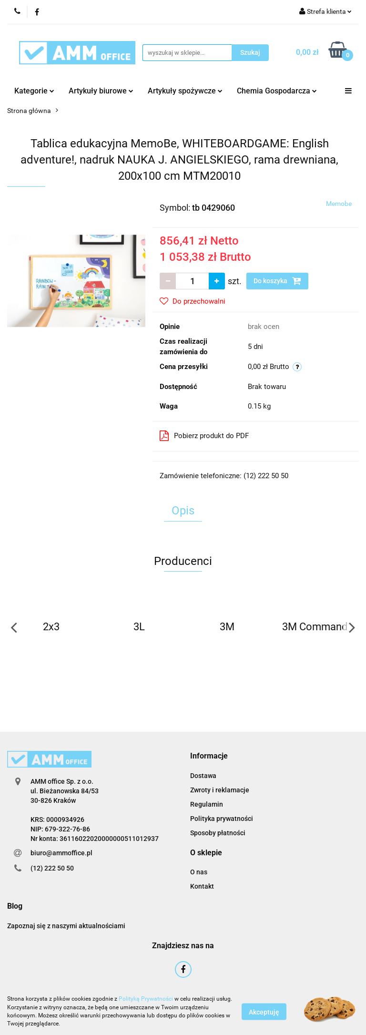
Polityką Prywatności (146, 998)
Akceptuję (264, 1011)
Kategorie (34, 90)
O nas (198, 872)
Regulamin (206, 804)
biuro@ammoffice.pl (61, 853)
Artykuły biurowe (101, 90)
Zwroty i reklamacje (219, 790)
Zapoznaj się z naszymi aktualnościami (66, 926)
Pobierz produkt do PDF (204, 435)
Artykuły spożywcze (185, 90)
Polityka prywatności (221, 818)
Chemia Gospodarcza (277, 90)
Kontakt (202, 886)
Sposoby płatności (217, 833)
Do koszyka (277, 281)
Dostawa (203, 775)
